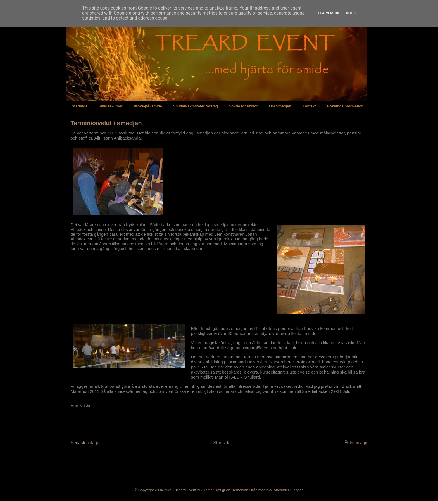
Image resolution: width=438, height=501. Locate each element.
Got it (351, 13)
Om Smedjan (280, 106)
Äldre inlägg (355, 442)
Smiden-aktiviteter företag (195, 106)
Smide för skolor (243, 106)
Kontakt (309, 106)
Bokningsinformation (345, 106)
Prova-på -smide (148, 106)
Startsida (79, 106)
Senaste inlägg (85, 442)
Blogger (296, 490)
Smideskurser (111, 106)
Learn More (329, 13)
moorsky (265, 490)
